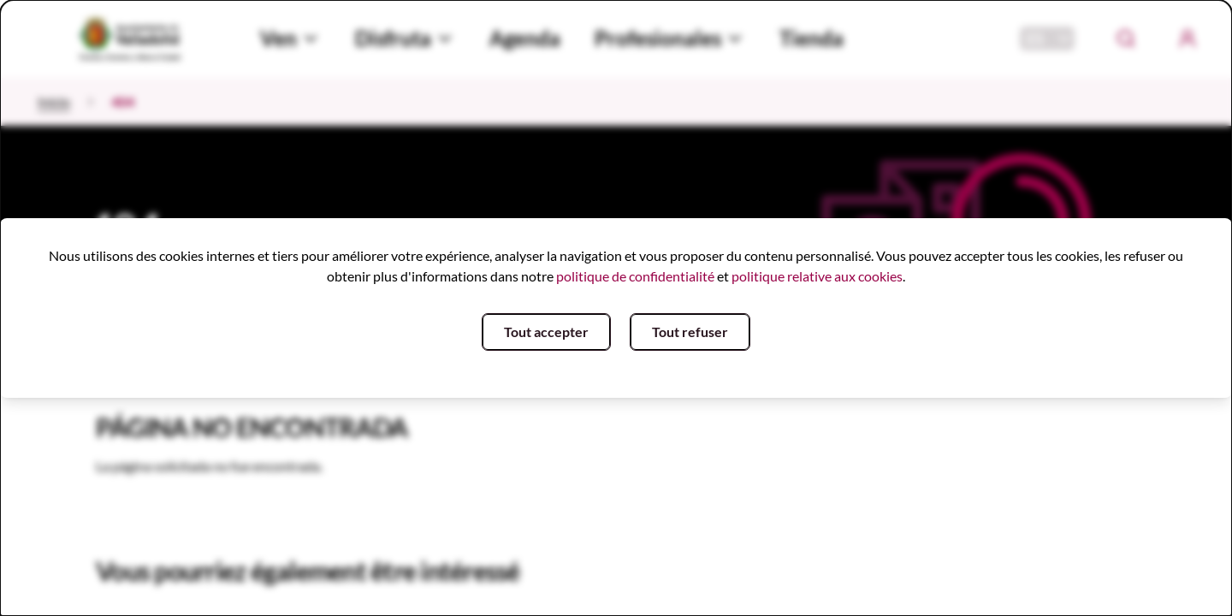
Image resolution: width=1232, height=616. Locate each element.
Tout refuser (690, 331)
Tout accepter (546, 331)
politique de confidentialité (635, 276)
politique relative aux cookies (817, 276)
